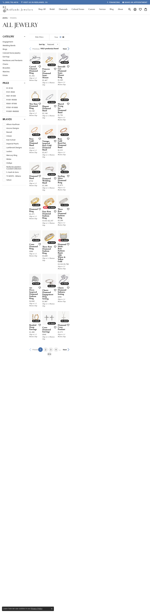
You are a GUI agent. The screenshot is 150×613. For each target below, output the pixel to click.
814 (99, 475)
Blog (112, 9)
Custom (91, 9)
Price (6, 83)
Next (143, 49)
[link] (10, 2)
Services (102, 9)
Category (8, 37)
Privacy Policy (36, 609)
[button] (129, 9)
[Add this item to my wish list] (65, 93)
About (120, 9)
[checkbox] (8, 88)
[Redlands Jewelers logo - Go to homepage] (18, 9)
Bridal (52, 9)
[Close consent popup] (52, 609)
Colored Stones (78, 9)
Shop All (42, 9)
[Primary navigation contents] (81, 9)
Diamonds (63, 9)
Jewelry (5, 18)
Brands (7, 119)
